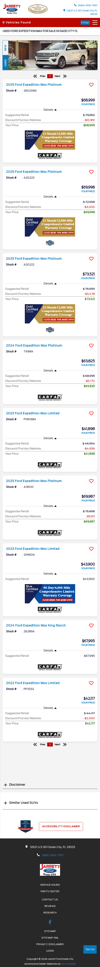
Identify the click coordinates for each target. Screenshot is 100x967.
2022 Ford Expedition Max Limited (33, 683)
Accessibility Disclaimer (61, 826)
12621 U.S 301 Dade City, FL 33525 (80, 12)
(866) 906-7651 (85, 5)
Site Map (50, 931)
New (5, 48)
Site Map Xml (50, 937)
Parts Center (50, 891)
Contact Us (50, 899)
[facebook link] (50, 923)
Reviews (50, 906)
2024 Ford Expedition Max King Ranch (36, 625)
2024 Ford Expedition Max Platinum (34, 345)
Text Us (90, 949)
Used (5, 62)
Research (50, 912)
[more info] (50, 79)
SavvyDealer (68, 963)
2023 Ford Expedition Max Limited (32, 413)
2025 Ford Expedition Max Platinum (34, 84)
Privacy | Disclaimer (50, 944)
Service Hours (50, 884)
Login (50, 950)
